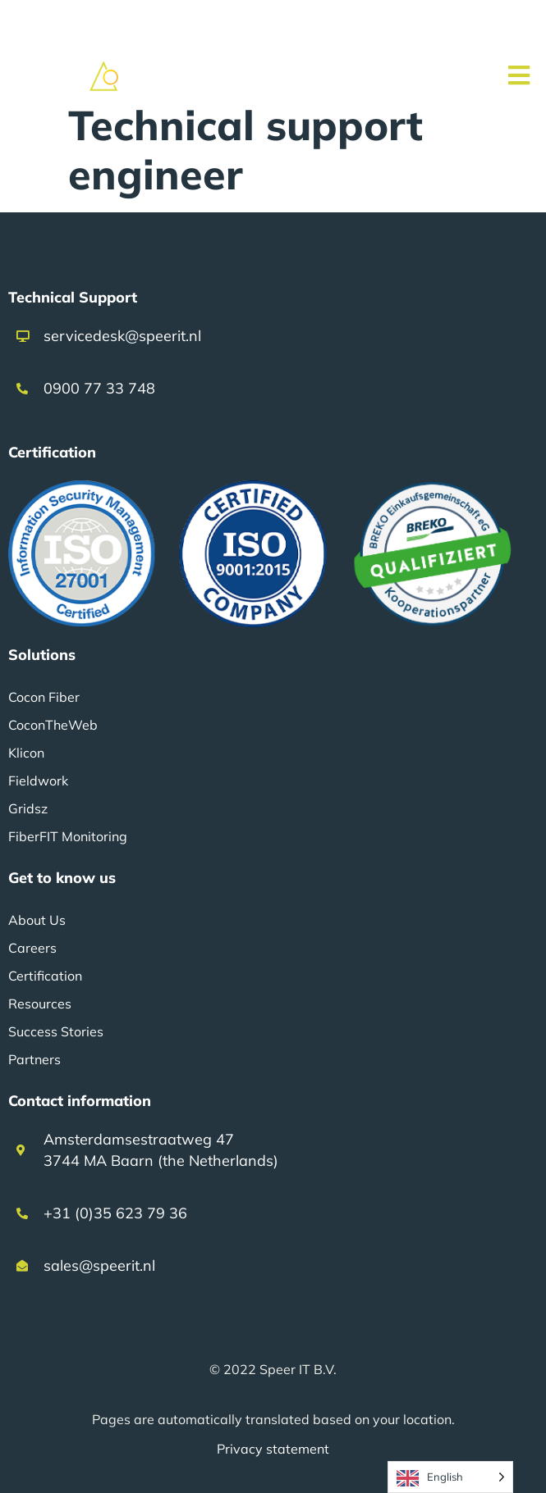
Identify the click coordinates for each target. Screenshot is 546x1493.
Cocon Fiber (44, 697)
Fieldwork (38, 780)
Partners (34, 1059)
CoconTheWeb (53, 725)
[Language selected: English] (450, 1477)
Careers (32, 948)
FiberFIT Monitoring (67, 836)
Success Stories (55, 1031)
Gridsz (28, 808)
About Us (37, 920)
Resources (39, 1003)
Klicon (26, 752)
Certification (45, 975)
